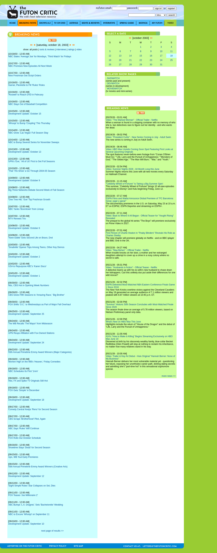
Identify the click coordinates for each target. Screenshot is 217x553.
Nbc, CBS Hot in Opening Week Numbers (28, 285)
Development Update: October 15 (24, 113)
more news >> (169, 376)
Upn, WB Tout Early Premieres (23, 457)
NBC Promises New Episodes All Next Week (30, 66)
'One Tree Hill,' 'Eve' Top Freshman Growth (29, 199)
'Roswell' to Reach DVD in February (25, 94)
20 (120, 60)
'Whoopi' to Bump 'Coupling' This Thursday (29, 123)
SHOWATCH (113, 78)
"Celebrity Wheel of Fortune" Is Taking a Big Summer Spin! (134, 183)
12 (110, 55)
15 (140, 55)
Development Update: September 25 (26, 314)
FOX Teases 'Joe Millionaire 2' (23, 495)
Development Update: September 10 (26, 524)
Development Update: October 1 (24, 276)
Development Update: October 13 (24, 152)
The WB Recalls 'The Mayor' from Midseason (30, 323)
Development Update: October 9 (24, 180)
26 (110, 64)
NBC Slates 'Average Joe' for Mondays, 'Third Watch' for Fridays (39, 56)
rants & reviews (47, 49)
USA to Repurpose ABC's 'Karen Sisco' (27, 266)
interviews (61, 49)
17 (161, 55)
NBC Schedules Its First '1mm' (23, 371)
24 (161, 60)
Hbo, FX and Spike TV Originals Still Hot (28, 380)
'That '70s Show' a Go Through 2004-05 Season (31, 171)
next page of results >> (52, 531)
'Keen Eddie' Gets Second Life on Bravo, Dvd (30, 237)
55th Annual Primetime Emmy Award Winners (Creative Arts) (37, 466)
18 (171, 55)
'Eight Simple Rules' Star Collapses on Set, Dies (31, 485)
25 (171, 60)
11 (171, 51)
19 (110, 60)
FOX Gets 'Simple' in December (23, 390)
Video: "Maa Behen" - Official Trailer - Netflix (127, 250)
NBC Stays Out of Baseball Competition (27, 104)
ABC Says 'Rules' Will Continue (23, 428)
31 (161, 64)
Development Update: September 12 (26, 476)
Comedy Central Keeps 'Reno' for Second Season (32, 409)
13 (120, 55)
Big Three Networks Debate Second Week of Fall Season (36, 190)
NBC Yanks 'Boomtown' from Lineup (26, 209)
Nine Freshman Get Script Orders (24, 75)
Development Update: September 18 (26, 400)
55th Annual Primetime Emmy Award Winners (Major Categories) (40, 352)
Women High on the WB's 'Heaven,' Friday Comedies (34, 361)
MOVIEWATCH (114, 88)
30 (151, 64)
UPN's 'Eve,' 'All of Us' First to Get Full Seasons (31, 161)
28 (130, 64)
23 (151, 60)
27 (120, 64)
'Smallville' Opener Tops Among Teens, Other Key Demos (36, 247)
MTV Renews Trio (17, 218)
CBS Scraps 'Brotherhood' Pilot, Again (27, 419)
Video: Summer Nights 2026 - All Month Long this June (132, 169)
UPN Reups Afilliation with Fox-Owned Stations (31, 333)
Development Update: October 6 (24, 228)
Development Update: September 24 (26, 342)
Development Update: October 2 (24, 256)
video (79, 49)
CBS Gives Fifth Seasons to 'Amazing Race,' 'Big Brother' (36, 295)
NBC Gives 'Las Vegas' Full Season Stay (28, 133)
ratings (71, 49)
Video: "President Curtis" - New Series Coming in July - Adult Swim (138, 137)
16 (151, 55)
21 (130, 60)
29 (140, 64)
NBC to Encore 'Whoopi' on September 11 (28, 514)
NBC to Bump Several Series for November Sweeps (33, 142)
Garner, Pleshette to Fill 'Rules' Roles (26, 85)
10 (161, 51)
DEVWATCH (113, 83)
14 (130, 55)
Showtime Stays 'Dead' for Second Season (29, 447)
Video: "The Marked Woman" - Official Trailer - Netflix (132, 120)
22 (140, 60)
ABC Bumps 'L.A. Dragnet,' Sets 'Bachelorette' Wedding (35, 504)
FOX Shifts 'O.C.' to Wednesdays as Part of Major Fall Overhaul (39, 304)
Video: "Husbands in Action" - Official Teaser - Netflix (131, 267)
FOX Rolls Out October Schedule (24, 438)
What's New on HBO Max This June (123, 321)
